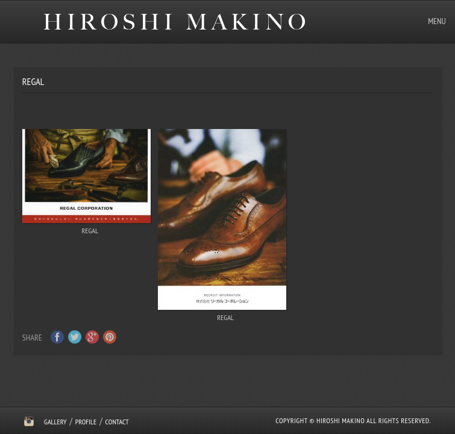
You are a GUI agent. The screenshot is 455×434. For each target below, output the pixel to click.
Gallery (55, 421)
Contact (117, 421)
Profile (85, 421)
